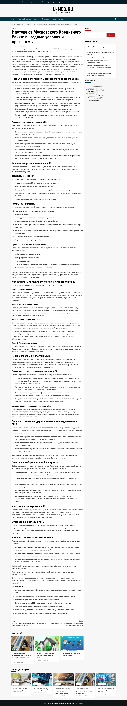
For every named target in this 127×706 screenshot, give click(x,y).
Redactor (15, 46)
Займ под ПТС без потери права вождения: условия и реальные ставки (100, 48)
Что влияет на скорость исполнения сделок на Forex (100, 53)
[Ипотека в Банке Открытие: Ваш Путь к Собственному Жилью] (47, 643)
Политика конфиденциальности (31, 2)
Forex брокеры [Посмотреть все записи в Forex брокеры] (37, 683)
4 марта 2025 (22, 46)
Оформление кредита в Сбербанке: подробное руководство (37, 599)
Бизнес (37, 19)
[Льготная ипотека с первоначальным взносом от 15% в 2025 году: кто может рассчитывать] (22, 643)
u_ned (14, 662)
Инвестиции (45, 19)
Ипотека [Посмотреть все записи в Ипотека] (14, 28)
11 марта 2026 (19, 694)
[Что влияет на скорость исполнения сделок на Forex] (42, 679)
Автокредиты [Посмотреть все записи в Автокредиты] (15, 683)
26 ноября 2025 (20, 662)
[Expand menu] (15, 19)
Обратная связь (15, 2)
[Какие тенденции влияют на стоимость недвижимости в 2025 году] (106, 679)
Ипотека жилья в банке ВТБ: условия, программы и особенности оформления (43, 603)
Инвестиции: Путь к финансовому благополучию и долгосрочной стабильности (65, 623)
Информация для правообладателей (53, 2)
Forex (13, 19)
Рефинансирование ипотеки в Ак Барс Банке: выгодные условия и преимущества (45, 596)
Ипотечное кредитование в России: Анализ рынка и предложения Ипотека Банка (44, 610)
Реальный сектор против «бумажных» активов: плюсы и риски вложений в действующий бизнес (99, 60)
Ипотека (60, 19)
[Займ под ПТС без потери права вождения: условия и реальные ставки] (21, 679)
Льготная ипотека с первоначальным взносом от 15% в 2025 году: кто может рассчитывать (99, 68)
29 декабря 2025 (41, 692)
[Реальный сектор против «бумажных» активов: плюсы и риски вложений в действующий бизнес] (63, 679)
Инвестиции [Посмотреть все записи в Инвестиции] (58, 683)
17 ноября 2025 (105, 694)
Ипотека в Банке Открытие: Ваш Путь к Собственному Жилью (46, 656)
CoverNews (70, 703)
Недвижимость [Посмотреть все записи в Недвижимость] (101, 683)
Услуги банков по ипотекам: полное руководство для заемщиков (39, 606)
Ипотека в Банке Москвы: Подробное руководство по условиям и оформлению (29, 623)
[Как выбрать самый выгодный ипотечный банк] (72, 643)
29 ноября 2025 (62, 695)
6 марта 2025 (45, 660)
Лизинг (54, 19)
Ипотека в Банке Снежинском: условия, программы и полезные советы (41, 613)
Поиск (87, 28)
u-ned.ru (63, 9)
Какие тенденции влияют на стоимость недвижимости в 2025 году (99, 74)
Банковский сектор (24, 19)
